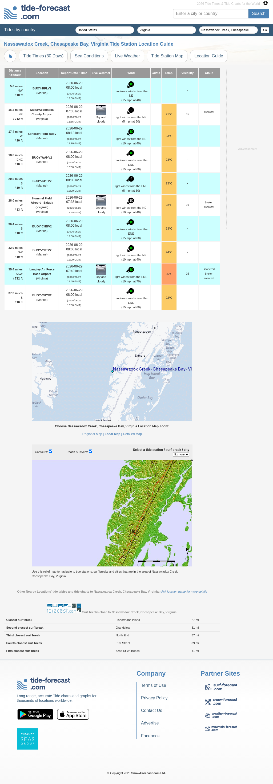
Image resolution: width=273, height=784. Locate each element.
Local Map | (113, 434)
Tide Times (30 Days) (43, 56)
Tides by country (19, 29)
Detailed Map (132, 434)
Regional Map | (93, 434)
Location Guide (208, 56)
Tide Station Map (167, 56)
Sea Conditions (89, 56)
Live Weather (127, 56)
